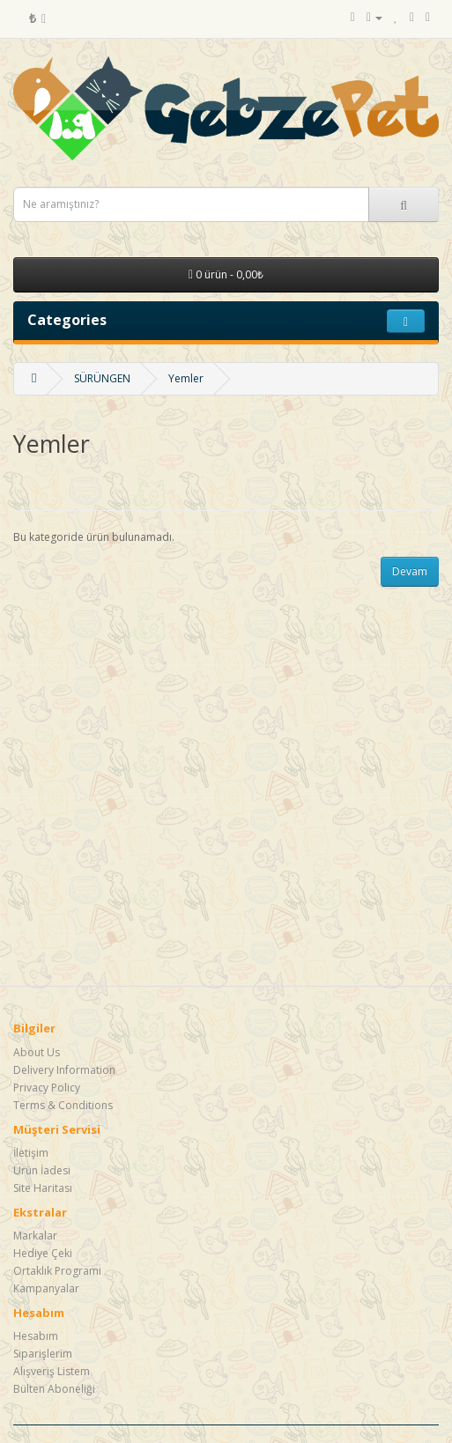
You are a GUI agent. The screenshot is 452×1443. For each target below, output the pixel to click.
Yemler (186, 378)
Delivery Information (64, 1069)
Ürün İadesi (41, 1170)
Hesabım (35, 1335)
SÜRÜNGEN (102, 378)
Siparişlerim (42, 1353)
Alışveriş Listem (51, 1371)
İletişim (30, 1152)
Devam (409, 571)
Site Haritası (42, 1187)
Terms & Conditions (63, 1105)
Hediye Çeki (42, 1253)
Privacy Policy (46, 1087)
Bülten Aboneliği (54, 1388)
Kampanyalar (46, 1288)
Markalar (35, 1235)
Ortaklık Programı (57, 1270)
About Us (36, 1052)
